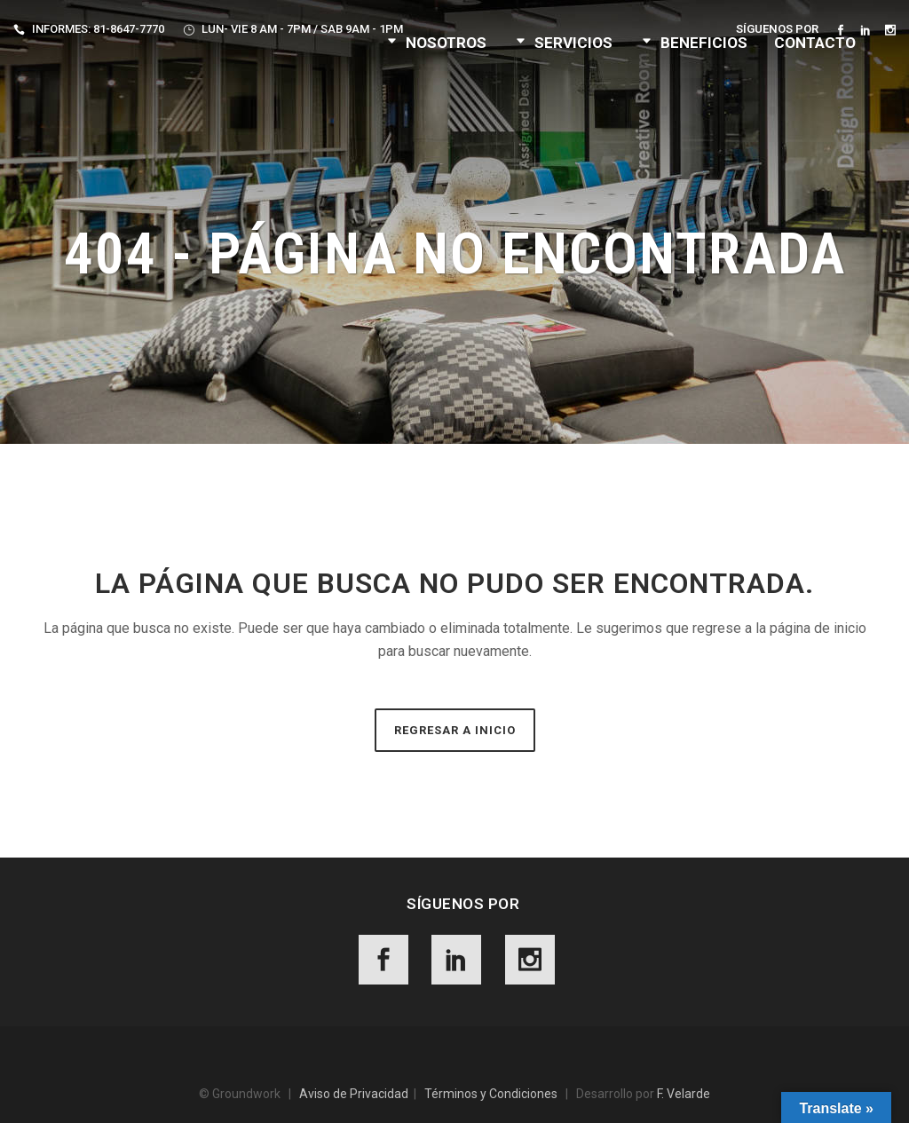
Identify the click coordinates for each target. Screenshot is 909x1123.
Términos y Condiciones (490, 1094)
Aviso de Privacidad (353, 1094)
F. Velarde (683, 1094)
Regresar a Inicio (455, 730)
